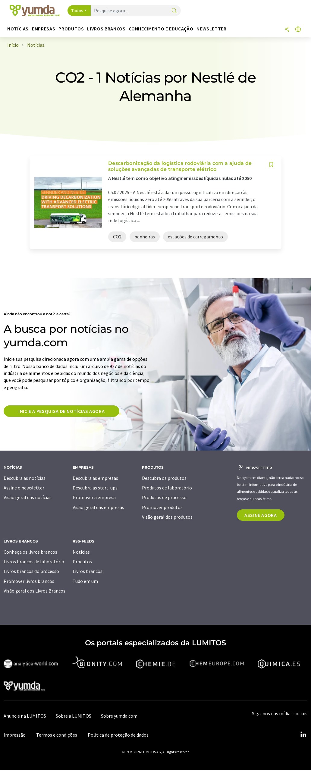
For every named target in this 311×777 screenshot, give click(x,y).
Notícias (81, 552)
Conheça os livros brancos (30, 552)
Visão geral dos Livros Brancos (34, 591)
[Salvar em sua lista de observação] (271, 164)
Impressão (15, 735)
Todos (77, 10)
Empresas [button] (43, 29)
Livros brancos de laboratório (34, 561)
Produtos (82, 561)
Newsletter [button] (211, 29)
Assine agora (260, 515)
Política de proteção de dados (118, 735)
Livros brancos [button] (106, 29)
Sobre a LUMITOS (73, 716)
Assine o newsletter (24, 488)
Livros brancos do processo (31, 571)
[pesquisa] (174, 11)
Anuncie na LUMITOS (25, 716)
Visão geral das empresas (98, 507)
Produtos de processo (164, 497)
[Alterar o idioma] (298, 29)
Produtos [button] (71, 29)
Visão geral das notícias (28, 497)
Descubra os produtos (164, 478)
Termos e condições (56, 735)
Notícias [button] (18, 29)
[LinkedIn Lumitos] (303, 735)
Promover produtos (162, 507)
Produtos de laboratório (167, 488)
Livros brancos (87, 571)
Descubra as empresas (95, 478)
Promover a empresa (94, 497)
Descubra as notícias (25, 478)
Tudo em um (85, 581)
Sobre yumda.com (119, 716)
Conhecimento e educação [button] (161, 29)
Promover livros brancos (29, 581)
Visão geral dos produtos (167, 517)
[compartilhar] (287, 29)
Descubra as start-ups (95, 488)
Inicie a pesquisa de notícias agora (61, 411)
